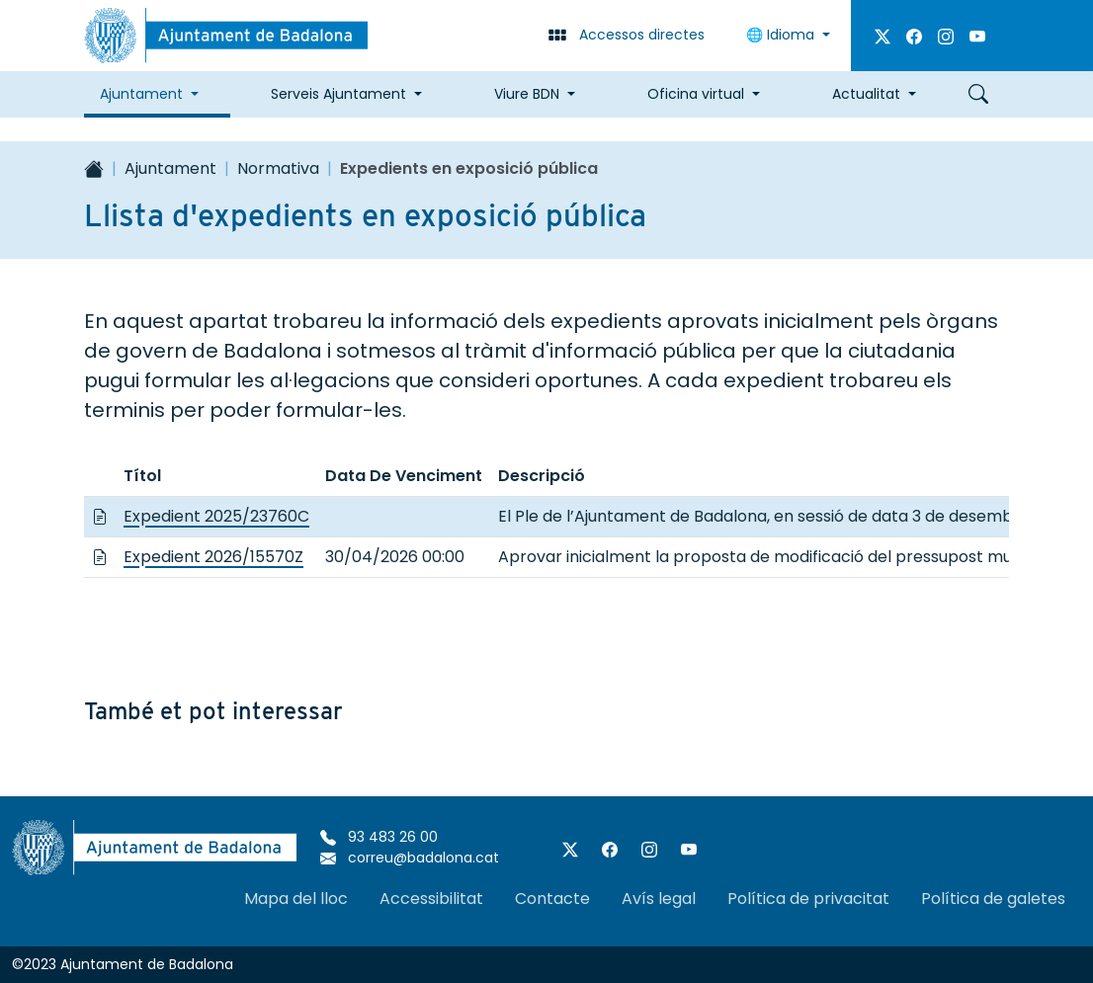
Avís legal (659, 898)
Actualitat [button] (866, 94)
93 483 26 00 (379, 837)
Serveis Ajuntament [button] (338, 94)
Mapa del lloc (296, 898)
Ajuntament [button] (141, 94)
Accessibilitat (431, 898)
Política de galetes (993, 898)
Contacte (552, 898)
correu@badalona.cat (409, 857)
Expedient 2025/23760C (216, 516)
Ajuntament (170, 168)
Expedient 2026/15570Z (213, 556)
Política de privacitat (808, 898)
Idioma (782, 34)
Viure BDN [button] (526, 94)
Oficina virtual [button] (695, 94)
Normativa (278, 168)
